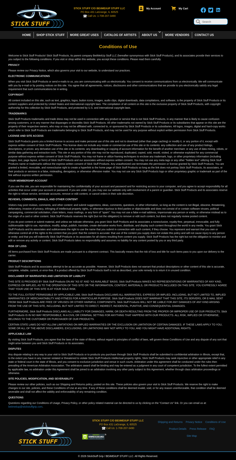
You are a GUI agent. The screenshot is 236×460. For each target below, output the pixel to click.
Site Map (192, 435)
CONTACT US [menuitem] (204, 35)
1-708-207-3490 (106, 15)
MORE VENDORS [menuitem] (177, 35)
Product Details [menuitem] (177, 428)
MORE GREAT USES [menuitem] (84, 35)
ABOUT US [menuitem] (149, 35)
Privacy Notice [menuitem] (194, 422)
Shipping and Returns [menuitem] (170, 422)
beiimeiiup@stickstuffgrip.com (25, 406)
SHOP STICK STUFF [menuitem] (50, 35)
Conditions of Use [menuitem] (215, 422)
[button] (203, 10)
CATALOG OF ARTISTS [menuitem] (120, 35)
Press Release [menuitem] (198, 428)
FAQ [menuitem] (212, 428)
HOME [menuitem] (26, 35)
